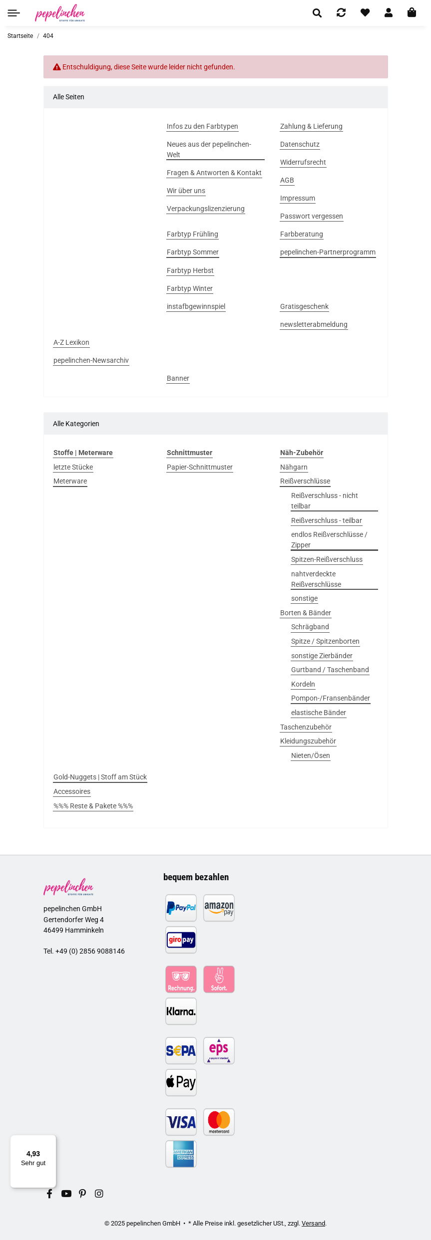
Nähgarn (294, 467)
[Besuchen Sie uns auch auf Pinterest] (82, 1194)
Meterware (70, 481)
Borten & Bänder (305, 613)
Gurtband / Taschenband (330, 670)
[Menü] (50, 1141)
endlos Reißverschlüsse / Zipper (329, 539)
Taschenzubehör (306, 727)
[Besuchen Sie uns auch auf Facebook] (49, 1194)
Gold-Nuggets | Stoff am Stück (100, 777)
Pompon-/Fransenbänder (330, 698)
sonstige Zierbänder (322, 656)
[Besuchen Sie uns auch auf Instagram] (98, 1194)
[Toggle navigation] (13, 12)
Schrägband (310, 627)
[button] (317, 13)
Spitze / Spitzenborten (325, 641)
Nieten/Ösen (310, 755)
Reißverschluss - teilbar (326, 520)
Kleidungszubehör (308, 741)
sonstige (304, 598)
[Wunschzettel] (365, 12)
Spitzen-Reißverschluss (327, 559)
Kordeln (303, 684)
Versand (313, 1223)
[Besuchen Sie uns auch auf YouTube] (65, 1194)
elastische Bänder (318, 713)
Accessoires (71, 791)
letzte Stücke (73, 467)
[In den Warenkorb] (412, 13)
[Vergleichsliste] (341, 12)
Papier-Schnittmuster (200, 467)
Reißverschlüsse (305, 481)
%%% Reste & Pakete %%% (93, 806)
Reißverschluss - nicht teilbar (324, 501)
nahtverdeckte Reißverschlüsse (316, 579)
